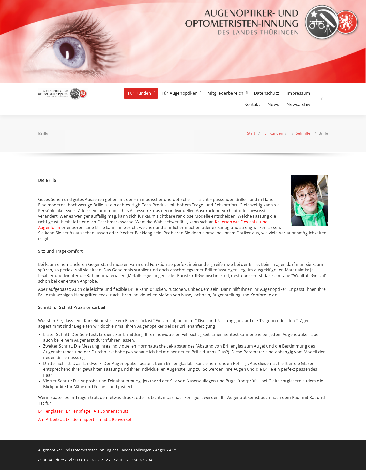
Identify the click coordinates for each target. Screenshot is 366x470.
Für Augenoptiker (179, 93)
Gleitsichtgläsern (284, 381)
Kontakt (252, 104)
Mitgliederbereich (225, 93)
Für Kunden (139, 93)
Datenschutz (266, 93)
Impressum (298, 93)
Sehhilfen (304, 133)
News (273, 104)
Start (251, 133)
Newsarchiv (298, 104)
